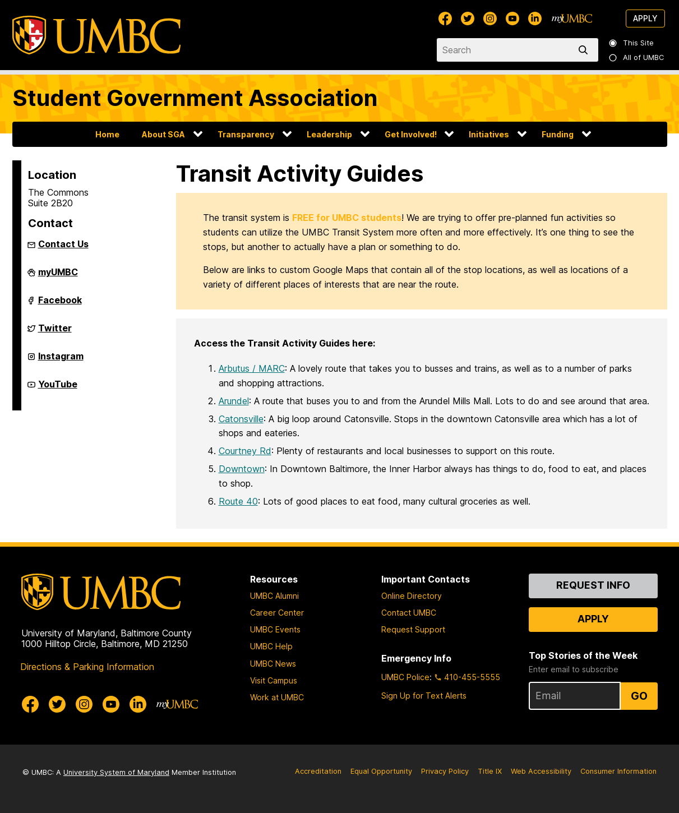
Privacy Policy (445, 771)
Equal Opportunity (381, 771)
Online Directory (411, 595)
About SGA (163, 134)
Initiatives (489, 134)
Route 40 (238, 501)
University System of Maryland (116, 772)
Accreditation (318, 771)
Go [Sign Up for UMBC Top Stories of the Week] (639, 696)
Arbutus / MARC (252, 368)
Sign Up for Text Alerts (423, 695)
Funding (558, 134)
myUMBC (58, 276)
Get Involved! (411, 134)
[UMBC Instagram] (490, 18)
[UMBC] (96, 35)
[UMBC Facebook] (445, 18)
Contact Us (63, 244)
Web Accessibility (541, 771)
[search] (585, 50)
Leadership (329, 134)
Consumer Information (618, 771)
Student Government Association (195, 98)
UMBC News (273, 663)
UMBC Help (271, 646)
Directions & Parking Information (87, 666)
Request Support (413, 629)
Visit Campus (273, 680)
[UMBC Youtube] (512, 18)
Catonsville (241, 418)
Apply (645, 18)
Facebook (60, 304)
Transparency (246, 134)
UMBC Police (405, 677)
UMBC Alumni (274, 595)
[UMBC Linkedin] (535, 18)
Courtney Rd (245, 450)
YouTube (57, 388)
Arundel (234, 400)
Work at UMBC (277, 697)
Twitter (55, 332)
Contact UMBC (408, 612)
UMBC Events (275, 629)
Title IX (490, 771)
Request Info (593, 585)
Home (107, 134)
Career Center (277, 612)
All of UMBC (636, 57)
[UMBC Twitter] (467, 18)
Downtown (242, 468)
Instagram (61, 360)
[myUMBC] (571, 18)
